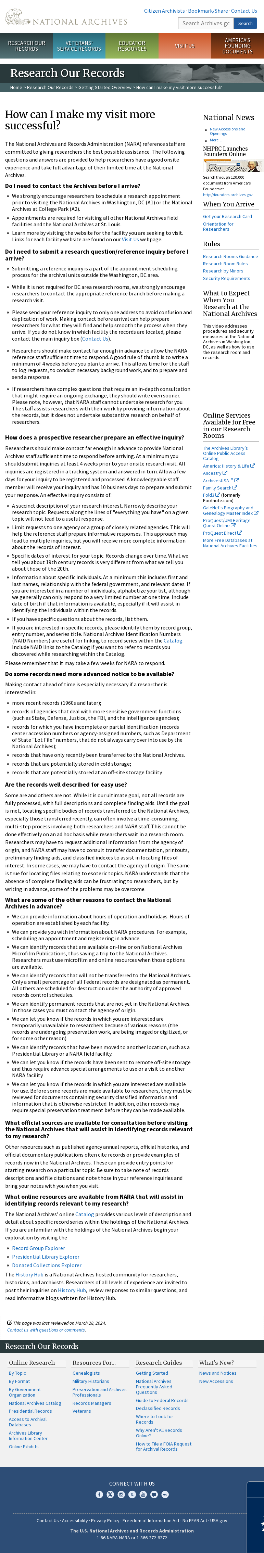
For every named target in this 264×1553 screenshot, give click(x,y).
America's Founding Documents (237, 46)
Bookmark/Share (208, 10)
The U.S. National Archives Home (66, 17)
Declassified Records (158, 1408)
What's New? (216, 1362)
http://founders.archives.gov (228, 194)
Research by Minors (223, 271)
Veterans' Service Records (79, 45)
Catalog (173, 640)
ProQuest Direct (222, 533)
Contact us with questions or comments (46, 1330)
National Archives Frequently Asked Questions (154, 1386)
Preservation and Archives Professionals (100, 1392)
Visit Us (184, 45)
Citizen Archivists (164, 10)
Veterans (82, 1411)
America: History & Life (229, 466)
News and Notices (218, 1373)
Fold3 (211, 495)
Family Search (220, 488)
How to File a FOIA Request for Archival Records (163, 1446)
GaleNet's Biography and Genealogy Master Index (231, 510)
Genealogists (86, 1373)
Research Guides (159, 1362)
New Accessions (216, 1381)
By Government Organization (25, 1392)
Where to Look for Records (154, 1419)
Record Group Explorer (38, 1248)
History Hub (29, 1274)
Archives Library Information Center (28, 1435)
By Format (19, 1381)
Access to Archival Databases (28, 1422)
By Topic (17, 1373)
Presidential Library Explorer (45, 1256)
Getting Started (152, 1373)
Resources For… (94, 1362)
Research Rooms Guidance (230, 256)
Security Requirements (226, 278)
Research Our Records (26, 45)
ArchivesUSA (221, 481)
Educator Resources (132, 45)
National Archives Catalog (35, 1403)
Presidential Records (30, 1411)
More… (216, 139)
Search (245, 23)
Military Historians (91, 1381)
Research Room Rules (225, 263)
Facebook (99, 1494)
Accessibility (75, 1520)
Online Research (32, 1362)
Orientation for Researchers (218, 226)
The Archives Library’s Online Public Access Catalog (225, 453)
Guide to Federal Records (162, 1400)
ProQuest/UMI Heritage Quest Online (227, 523)
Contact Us (244, 10)
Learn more (203, 1541)
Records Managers (92, 1403)
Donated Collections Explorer (46, 1265)
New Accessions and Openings (228, 131)
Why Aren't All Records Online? (159, 1433)
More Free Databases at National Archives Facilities (230, 542)
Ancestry (215, 473)
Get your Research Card (227, 216)
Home (16, 87)
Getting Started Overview (104, 87)
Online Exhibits (24, 1446)
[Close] (256, 1489)
